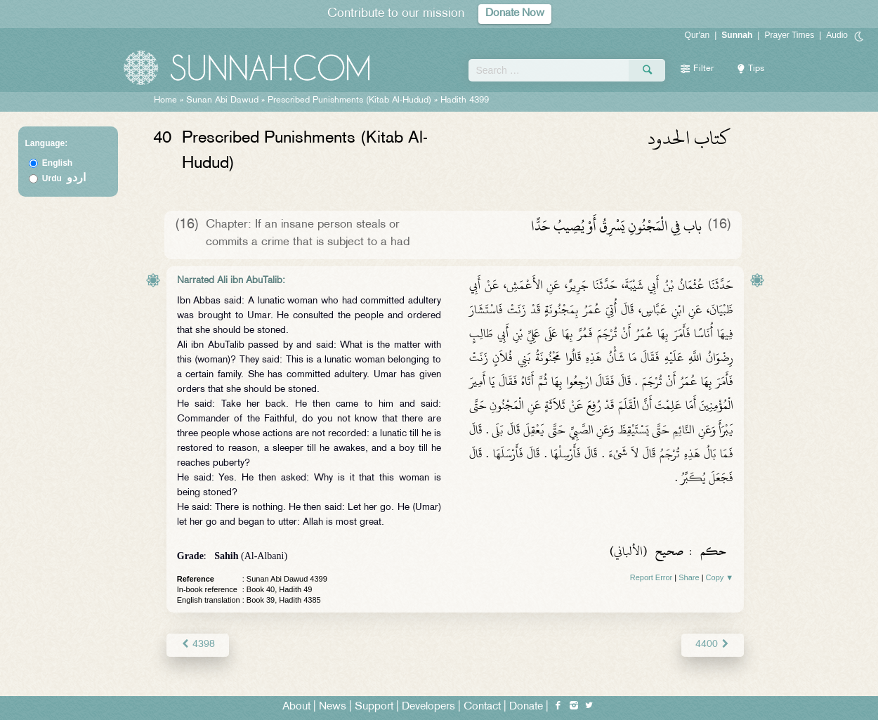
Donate (526, 707)
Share (689, 577)
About (296, 707)
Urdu (64, 178)
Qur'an (697, 35)
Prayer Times (789, 35)
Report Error (651, 577)
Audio (837, 35)
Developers (428, 707)
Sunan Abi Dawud (222, 100)
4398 (198, 644)
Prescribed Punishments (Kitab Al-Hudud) (349, 100)
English (57, 163)
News (332, 707)
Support (374, 707)
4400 (712, 644)
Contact (482, 707)
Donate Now (514, 13)
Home (165, 100)
